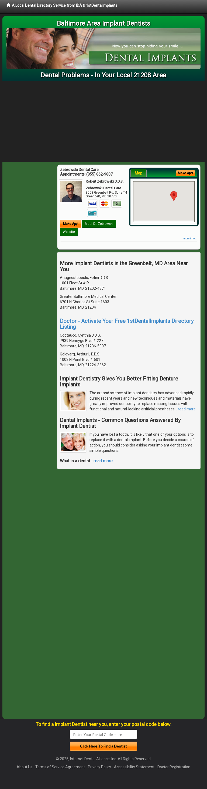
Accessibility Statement (134, 767)
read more (187, 409)
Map (138, 173)
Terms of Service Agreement (60, 767)
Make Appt (70, 224)
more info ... (190, 238)
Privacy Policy (99, 767)
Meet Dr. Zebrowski (99, 224)
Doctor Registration (173, 767)
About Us (24, 767)
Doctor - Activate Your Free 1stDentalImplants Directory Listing (127, 324)
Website (69, 232)
